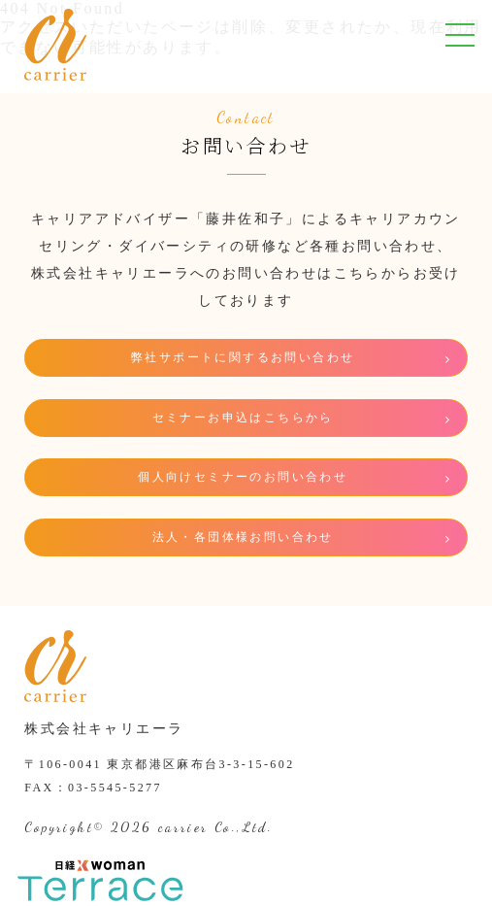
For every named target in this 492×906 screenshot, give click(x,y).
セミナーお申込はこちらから (243, 417)
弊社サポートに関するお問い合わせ (242, 357)
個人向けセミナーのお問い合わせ (242, 477)
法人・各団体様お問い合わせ (243, 537)
